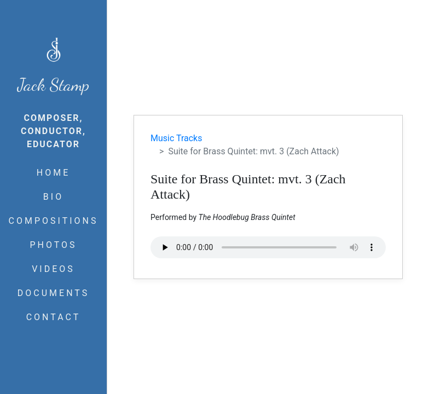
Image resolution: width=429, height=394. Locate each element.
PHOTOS (53, 245)
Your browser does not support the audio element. (268, 247)
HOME (53, 172)
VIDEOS (53, 269)
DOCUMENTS (53, 293)
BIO (53, 197)
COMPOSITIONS (53, 221)
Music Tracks (176, 138)
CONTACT (53, 317)
